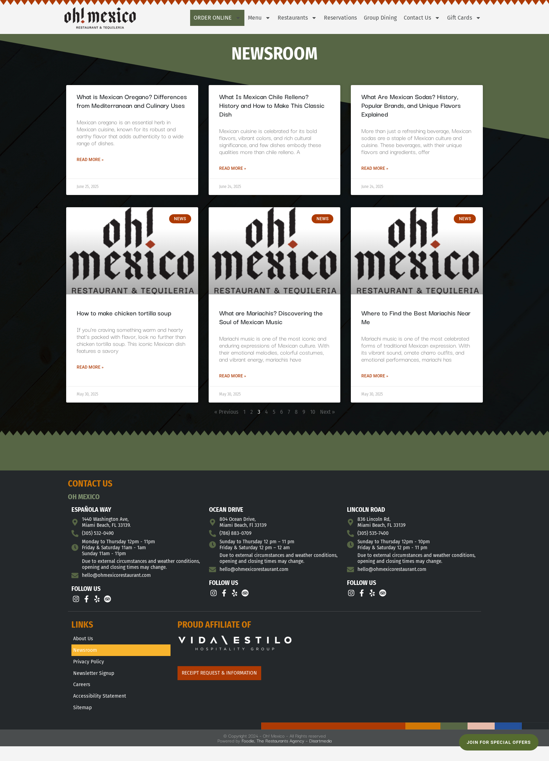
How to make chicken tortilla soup (124, 312)
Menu (259, 18)
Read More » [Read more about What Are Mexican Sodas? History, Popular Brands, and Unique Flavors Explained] (374, 168)
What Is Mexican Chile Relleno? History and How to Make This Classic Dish (272, 105)
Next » (327, 412)
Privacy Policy (88, 665)
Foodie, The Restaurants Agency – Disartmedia (287, 748)
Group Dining (380, 17)
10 (312, 412)
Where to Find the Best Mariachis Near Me (416, 317)
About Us (83, 639)
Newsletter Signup (93, 677)
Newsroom (85, 652)
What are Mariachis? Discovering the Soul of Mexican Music (271, 317)
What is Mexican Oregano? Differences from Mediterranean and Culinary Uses (132, 100)
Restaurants (297, 18)
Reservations (340, 17)
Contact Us (422, 18)
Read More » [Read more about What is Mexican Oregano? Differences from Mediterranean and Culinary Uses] (90, 159)
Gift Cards (464, 18)
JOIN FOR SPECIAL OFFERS (499, 742)
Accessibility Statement (99, 702)
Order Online (217, 18)
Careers (81, 690)
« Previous (226, 412)
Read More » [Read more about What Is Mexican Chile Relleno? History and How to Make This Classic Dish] (232, 168)
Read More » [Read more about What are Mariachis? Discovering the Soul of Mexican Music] (232, 375)
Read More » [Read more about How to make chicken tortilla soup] (90, 367)
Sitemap (82, 715)
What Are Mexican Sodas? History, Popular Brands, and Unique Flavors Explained (411, 105)
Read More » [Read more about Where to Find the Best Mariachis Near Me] (374, 375)
